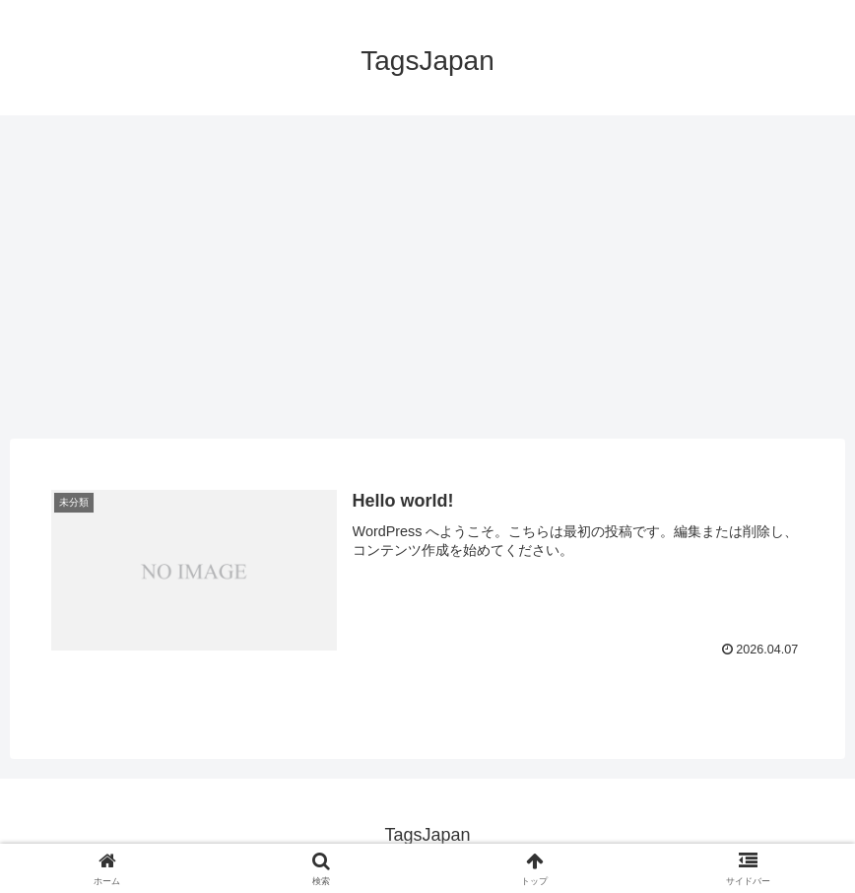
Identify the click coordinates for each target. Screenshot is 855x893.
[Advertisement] (427, 277)
